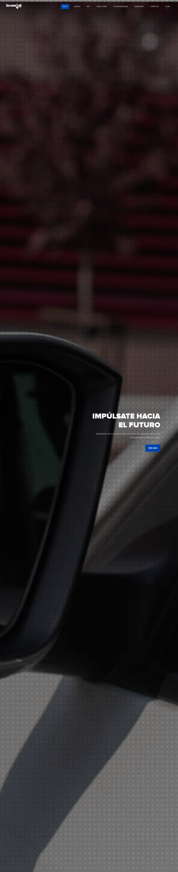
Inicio (65, 7)
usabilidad (139, 7)
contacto (154, 7)
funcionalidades (121, 7)
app (88, 7)
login (167, 7)
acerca (77, 7)
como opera (101, 7)
